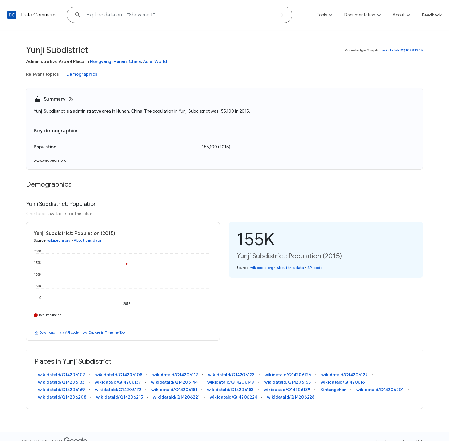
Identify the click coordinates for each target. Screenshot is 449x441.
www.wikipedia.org (50, 160)
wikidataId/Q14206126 (288, 374)
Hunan (120, 61)
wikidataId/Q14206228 (290, 397)
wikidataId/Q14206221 (176, 397)
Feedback (432, 15)
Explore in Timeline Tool (107, 332)
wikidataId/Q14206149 (230, 382)
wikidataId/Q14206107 (61, 374)
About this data (87, 240)
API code (72, 332)
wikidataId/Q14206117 (175, 374)
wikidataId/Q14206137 (118, 382)
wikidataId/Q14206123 (231, 374)
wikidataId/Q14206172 (118, 389)
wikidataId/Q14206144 (174, 382)
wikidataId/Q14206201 (380, 389)
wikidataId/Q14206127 (344, 374)
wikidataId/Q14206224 (233, 397)
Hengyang (100, 61)
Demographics (81, 74)
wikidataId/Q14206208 (62, 397)
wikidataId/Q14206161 (344, 382)
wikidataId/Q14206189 (287, 389)
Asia (147, 61)
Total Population (50, 315)
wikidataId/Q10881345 (402, 50)
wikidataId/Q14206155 (287, 382)
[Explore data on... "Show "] (179, 15)
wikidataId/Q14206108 (118, 374)
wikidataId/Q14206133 (61, 382)
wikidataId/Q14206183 (230, 389)
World (160, 61)
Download (47, 332)
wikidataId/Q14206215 (119, 397)
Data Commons (39, 15)
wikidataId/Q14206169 (61, 389)
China (135, 61)
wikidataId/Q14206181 (174, 389)
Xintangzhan (333, 389)
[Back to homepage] (11, 15)
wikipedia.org (58, 240)
